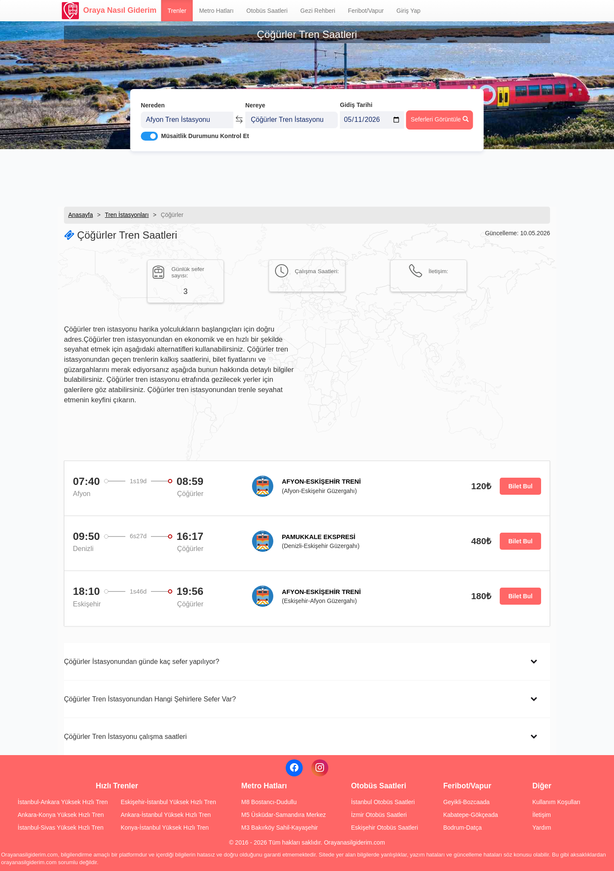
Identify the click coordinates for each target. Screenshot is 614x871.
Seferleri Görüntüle (439, 115)
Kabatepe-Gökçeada (470, 814)
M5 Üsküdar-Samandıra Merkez (283, 814)
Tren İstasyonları (127, 214)
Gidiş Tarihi (356, 101)
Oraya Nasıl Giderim (109, 10)
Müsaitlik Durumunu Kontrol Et (205, 132)
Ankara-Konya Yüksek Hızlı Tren (61, 814)
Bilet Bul (520, 486)
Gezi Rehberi (317, 10)
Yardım (541, 827)
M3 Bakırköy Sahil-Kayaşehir (279, 827)
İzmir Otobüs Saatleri (379, 814)
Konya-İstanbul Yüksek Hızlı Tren (165, 827)
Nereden (153, 101)
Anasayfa (80, 214)
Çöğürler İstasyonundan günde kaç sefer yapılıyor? (141, 661)
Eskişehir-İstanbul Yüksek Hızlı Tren (168, 802)
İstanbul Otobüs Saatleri (382, 802)
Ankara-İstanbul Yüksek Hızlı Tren (166, 814)
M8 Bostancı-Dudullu (269, 802)
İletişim (541, 814)
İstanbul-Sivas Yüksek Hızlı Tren (61, 827)
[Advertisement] (307, 177)
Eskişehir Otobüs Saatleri (384, 827)
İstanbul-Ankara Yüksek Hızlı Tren (63, 802)
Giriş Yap (408, 10)
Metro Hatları (216, 10)
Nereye (255, 101)
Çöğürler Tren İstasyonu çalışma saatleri (125, 736)
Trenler (177, 10)
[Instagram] (319, 767)
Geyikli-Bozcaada (466, 802)
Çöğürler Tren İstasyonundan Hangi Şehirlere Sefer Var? (150, 699)
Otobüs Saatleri (267, 10)
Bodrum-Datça (462, 827)
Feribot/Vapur (366, 10)
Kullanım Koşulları (556, 802)
